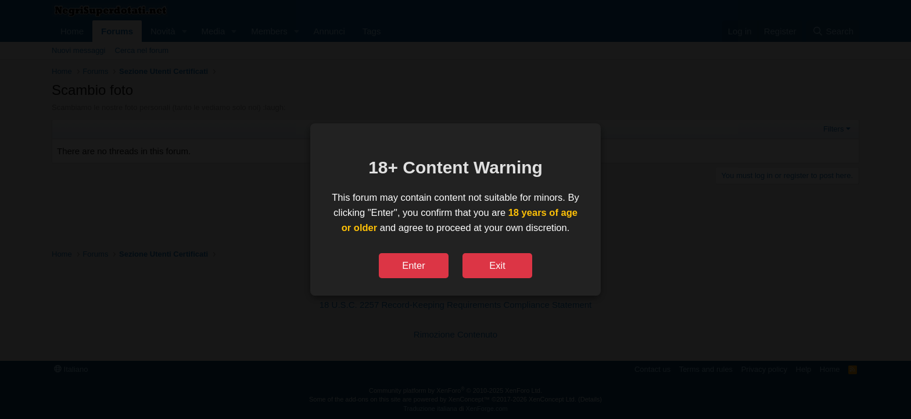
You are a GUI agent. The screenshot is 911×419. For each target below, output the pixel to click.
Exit (497, 265)
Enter (413, 265)
